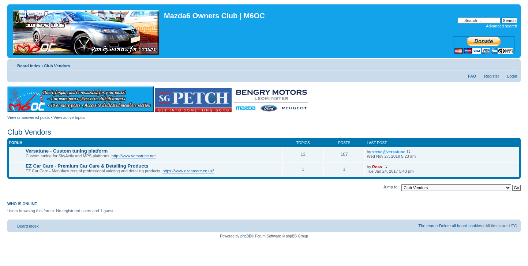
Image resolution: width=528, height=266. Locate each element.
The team (427, 226)
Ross (377, 167)
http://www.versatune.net (134, 156)
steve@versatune (388, 152)
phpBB (245, 236)
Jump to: (390, 187)
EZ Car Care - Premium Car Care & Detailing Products (87, 166)
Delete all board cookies (460, 226)
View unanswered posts (28, 117)
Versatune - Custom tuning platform (67, 151)
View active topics (69, 117)
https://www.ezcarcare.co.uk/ (188, 171)
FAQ (472, 76)
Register (491, 76)
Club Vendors (57, 66)
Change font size (511, 64)
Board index (29, 66)
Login (512, 76)
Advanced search (501, 26)
